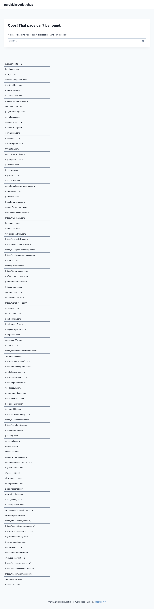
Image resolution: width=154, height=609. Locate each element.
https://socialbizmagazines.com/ (20, 526)
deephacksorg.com (13, 127)
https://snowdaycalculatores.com (20, 568)
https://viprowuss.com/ (15, 382)
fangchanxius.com (13, 122)
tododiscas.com (12, 228)
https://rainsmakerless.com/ (18, 563)
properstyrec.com (13, 191)
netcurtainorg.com (13, 547)
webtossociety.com (14, 106)
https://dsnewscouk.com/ (16, 271)
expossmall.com (12, 175)
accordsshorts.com (14, 96)
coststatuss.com (12, 117)
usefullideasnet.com (14, 430)
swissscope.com (12, 473)
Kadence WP (100, 602)
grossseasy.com (12, 138)
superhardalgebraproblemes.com (20, 186)
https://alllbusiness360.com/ (18, 244)
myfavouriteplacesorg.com (17, 276)
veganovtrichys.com (14, 579)
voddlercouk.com (13, 388)
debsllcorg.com (12, 446)
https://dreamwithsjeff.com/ (17, 361)
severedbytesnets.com (15, 515)
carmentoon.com (13, 584)
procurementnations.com (16, 101)
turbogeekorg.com (13, 499)
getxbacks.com (12, 196)
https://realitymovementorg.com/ (20, 250)
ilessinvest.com (12, 451)
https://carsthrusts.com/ (16, 425)
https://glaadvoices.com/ (16, 377)
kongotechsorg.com (14, 404)
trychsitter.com (12, 149)
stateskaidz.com (12, 308)
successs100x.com (14, 340)
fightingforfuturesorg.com (16, 207)
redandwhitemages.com (16, 457)
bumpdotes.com (12, 335)
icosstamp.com (12, 170)
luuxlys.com (10, 74)
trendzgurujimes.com (14, 266)
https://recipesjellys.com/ (16, 239)
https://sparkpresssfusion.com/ (19, 531)
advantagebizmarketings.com (18, 462)
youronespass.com (13, 356)
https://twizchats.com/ (15, 218)
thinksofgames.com (14, 287)
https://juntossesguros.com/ (18, 366)
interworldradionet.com (15, 542)
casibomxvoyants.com (15, 154)
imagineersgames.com (15, 329)
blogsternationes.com (15, 202)
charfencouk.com (13, 313)
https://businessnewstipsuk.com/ (20, 255)
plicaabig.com (11, 436)
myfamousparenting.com (16, 536)
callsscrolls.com (12, 441)
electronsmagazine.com (16, 80)
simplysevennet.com (14, 483)
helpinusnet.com (12, 69)
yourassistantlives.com (15, 234)
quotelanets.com (12, 90)
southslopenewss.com (15, 372)
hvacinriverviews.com (14, 398)
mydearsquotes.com (14, 467)
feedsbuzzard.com (13, 292)
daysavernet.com (13, 181)
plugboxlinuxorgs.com (15, 111)
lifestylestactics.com (14, 297)
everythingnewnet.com (15, 558)
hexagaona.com (12, 223)
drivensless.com (12, 133)
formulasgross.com (14, 143)
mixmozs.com (11, 260)
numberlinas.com (13, 319)
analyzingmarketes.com (15, 393)
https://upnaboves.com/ (16, 303)
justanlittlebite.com (13, 64)
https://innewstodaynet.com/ (18, 521)
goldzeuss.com (12, 165)
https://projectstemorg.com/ (18, 414)
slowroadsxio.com (13, 478)
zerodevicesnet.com (14, 489)
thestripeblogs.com (14, 85)
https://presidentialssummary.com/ (21, 351)
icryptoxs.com (11, 345)
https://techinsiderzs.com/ (17, 420)
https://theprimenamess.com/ (18, 574)
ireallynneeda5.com (14, 324)
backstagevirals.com (14, 505)
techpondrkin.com (13, 409)
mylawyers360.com (14, 159)
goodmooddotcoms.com (16, 281)
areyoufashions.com (14, 494)
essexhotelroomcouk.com (16, 552)
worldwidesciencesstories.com (19, 510)
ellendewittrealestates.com (17, 212)
